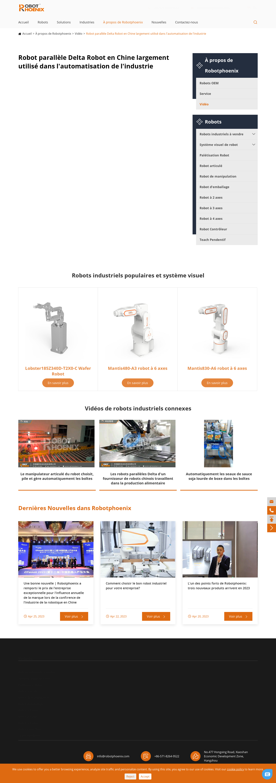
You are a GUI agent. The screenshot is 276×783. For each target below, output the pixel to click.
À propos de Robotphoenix (123, 22)
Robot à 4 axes (211, 218)
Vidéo (78, 34)
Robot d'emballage (214, 187)
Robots (43, 22)
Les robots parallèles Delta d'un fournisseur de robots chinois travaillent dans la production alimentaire (138, 478)
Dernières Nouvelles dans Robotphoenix (74, 508)
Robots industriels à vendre (221, 134)
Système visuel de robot (219, 145)
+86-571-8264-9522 (166, 8)
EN (251, 8)
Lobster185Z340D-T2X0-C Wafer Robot (58, 373)
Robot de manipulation (218, 176)
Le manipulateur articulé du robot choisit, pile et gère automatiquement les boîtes (57, 476)
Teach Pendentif (212, 240)
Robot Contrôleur (213, 229)
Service (205, 93)
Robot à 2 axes (211, 197)
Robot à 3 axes (211, 208)
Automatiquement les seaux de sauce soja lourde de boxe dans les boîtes (219, 476)
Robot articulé (211, 166)
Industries (87, 22)
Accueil (23, 22)
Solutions (64, 22)
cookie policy (235, 769)
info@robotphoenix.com (213, 8)
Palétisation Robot (214, 155)
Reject (130, 776)
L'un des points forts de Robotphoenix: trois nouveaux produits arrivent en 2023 (219, 585)
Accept (145, 776)
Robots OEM (209, 83)
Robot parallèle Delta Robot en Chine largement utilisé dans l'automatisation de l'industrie (146, 34)
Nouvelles (159, 22)
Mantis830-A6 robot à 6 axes (217, 371)
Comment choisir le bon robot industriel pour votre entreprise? (136, 585)
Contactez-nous (186, 22)
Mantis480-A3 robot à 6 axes (137, 371)
